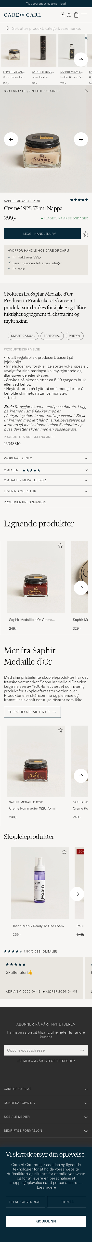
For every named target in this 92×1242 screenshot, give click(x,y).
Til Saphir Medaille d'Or (32, 712)
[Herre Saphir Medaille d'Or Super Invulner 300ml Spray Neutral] (43, 50)
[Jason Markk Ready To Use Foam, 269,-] (40, 892)
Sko (7, 91)
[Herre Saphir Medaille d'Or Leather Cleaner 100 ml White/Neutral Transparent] (71, 50)
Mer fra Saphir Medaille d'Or (30, 656)
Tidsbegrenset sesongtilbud (46, 3)
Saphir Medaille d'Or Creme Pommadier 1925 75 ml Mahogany (35, 619)
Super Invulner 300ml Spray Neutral (40, 77)
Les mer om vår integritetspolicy (46, 1060)
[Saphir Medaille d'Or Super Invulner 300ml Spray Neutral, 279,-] (43, 59)
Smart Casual (23, 336)
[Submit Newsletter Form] (82, 1050)
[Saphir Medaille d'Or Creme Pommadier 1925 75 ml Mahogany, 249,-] (36, 586)
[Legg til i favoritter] (59, 546)
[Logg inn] (62, 15)
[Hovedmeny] (84, 15)
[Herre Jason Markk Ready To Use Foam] (40, 883)
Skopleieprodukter (44, 91)
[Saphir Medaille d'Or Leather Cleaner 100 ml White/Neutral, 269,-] (71, 59)
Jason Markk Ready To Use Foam (38, 926)
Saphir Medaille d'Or (14, 72)
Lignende (39, 523)
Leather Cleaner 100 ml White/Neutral (71, 77)
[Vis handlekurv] (76, 15)
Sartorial (52, 336)
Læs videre (46, 1187)
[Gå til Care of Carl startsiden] (22, 15)
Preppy (74, 336)
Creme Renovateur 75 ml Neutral (13, 77)
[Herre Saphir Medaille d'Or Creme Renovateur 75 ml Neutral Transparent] (14, 50)
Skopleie (19, 91)
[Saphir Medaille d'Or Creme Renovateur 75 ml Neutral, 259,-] (14, 59)
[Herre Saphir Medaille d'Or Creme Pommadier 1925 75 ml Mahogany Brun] (36, 577)
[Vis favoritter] (68, 15)
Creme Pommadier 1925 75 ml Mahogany (32, 808)
